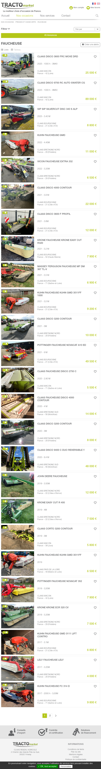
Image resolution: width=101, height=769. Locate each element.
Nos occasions (24, 16)
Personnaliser (66, 766)
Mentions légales (76, 755)
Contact (65, 16)
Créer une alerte (90, 44)
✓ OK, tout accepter (47, 766)
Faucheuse (42, 22)
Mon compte (76, 7)
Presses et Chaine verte (26, 22)
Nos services (47, 16)
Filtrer (5, 29)
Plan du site (75, 752)
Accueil (5, 16)
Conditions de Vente (76, 749)
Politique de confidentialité (75, 760)
